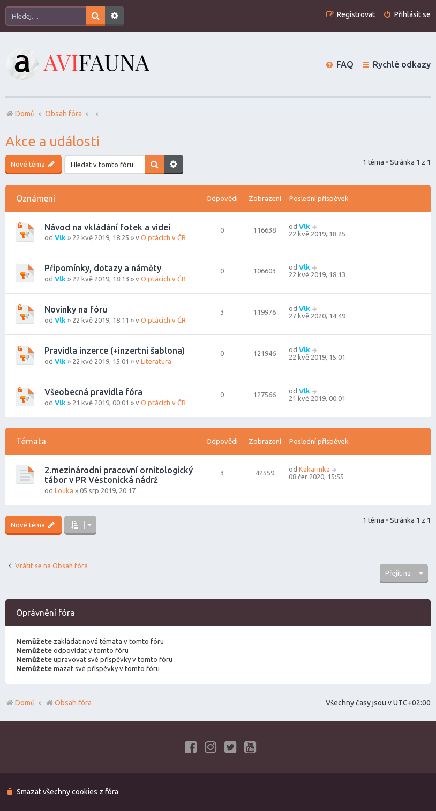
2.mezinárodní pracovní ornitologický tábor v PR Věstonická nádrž (118, 475)
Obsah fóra (68, 702)
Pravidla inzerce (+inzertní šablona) (114, 350)
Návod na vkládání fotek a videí (107, 227)
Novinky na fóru (75, 309)
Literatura (156, 361)
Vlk (60, 237)
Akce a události (52, 141)
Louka (64, 490)
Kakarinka (314, 469)
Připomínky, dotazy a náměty (102, 268)
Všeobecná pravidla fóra (93, 392)
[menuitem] (407, 14)
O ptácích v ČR (163, 237)
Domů (25, 702)
